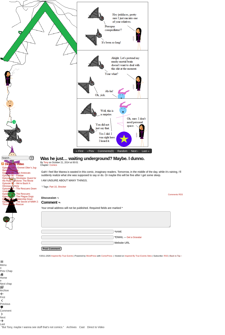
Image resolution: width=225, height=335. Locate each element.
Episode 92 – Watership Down (17, 199)
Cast (82, 327)
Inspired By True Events (62, 256)
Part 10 (53, 186)
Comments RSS (175, 194)
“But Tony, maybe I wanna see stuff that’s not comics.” (32, 327)
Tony (46, 162)
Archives (72, 327)
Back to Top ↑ (176, 256)
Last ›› (145, 151)
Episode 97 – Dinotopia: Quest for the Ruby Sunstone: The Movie (19, 179)
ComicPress (106, 256)
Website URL (122, 242)
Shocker (62, 186)
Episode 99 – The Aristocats (16, 173)
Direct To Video (14, 164)
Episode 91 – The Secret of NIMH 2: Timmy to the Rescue (20, 203)
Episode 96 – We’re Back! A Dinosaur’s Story (16, 184)
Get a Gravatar (134, 237)
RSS (166, 256)
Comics (53, 165)
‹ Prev (90, 151)
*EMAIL (128, 237)
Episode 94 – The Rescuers (16, 194)
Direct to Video (95, 327)
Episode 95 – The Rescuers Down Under (19, 190)
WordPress (91, 256)
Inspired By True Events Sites (138, 256)
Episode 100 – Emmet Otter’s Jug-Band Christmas (19, 169)
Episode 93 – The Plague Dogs (18, 196)
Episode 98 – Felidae (13, 175)
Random (122, 151)
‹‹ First (79, 151)
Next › (134, 151)
